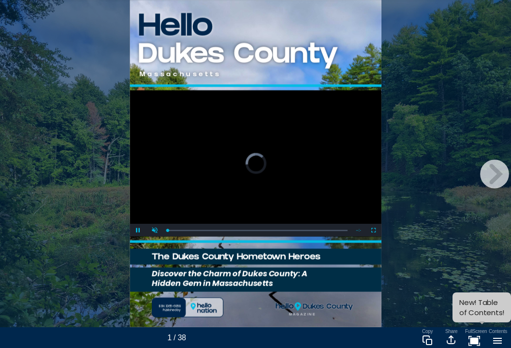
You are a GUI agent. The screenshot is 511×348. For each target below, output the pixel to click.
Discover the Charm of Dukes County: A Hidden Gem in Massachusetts (229, 278)
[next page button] (494, 174)
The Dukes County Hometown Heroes (236, 257)
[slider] (257, 230)
